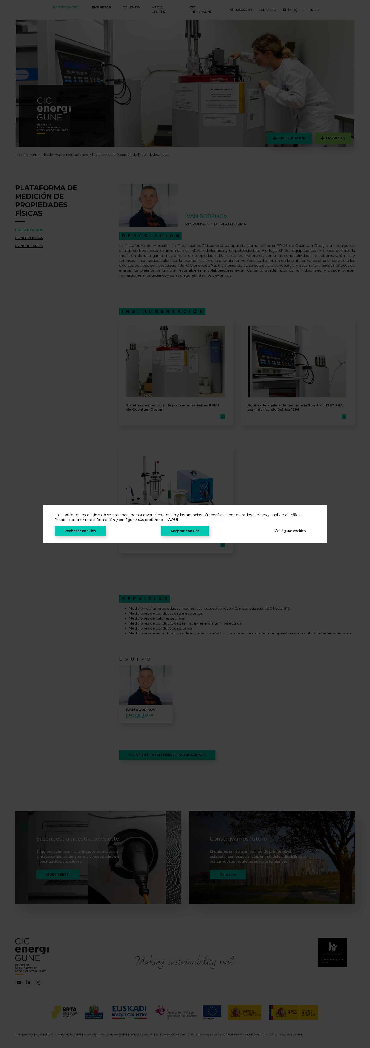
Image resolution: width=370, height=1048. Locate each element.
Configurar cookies (290, 531)
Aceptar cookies (185, 531)
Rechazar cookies (80, 531)
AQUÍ (173, 519)
